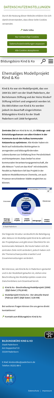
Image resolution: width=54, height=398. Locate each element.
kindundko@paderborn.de (22, 362)
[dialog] (27, 28)
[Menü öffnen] (51, 61)
